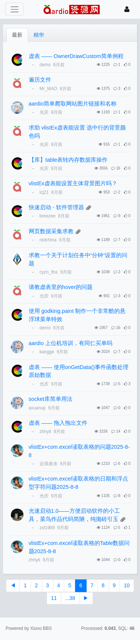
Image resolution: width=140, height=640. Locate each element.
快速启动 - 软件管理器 (56, 207)
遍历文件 (40, 80)
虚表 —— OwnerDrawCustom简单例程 (76, 56)
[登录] (127, 9)
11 (54, 598)
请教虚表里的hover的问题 (61, 287)
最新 (17, 35)
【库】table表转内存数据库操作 (68, 160)
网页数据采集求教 (51, 231)
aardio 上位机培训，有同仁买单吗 (70, 343)
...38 (70, 598)
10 (127, 585)
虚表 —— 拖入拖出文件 (58, 423)
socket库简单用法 (50, 399)
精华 (39, 35)
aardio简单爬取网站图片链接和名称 (72, 104)
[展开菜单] (14, 9)
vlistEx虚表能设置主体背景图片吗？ (73, 183)
